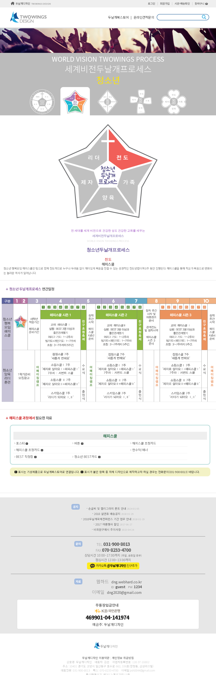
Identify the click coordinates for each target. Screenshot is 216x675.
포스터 (22, 443)
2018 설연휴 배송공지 (107, 514)
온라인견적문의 (144, 17)
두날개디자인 (31, 3)
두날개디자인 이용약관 (95, 658)
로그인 (151, 3)
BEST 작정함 (26, 456)
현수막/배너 (140, 449)
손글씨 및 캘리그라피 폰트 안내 (107, 508)
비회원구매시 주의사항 (107, 529)
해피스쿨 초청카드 (144, 443)
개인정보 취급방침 (123, 658)
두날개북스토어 (118, 17)
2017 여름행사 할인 (107, 524)
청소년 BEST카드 (87, 456)
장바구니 (201, 3)
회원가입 (165, 3)
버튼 (79, 443)
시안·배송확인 (182, 3)
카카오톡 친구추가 (113, 566)
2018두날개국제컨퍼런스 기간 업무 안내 (107, 519)
